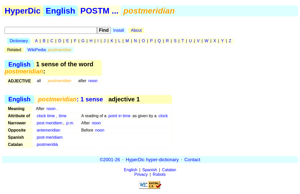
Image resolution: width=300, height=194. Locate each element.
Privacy (141, 174)
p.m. (70, 123)
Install (118, 30)
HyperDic (23, 10)
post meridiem (49, 123)
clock (163, 116)
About (136, 30)
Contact (192, 159)
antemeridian (48, 130)
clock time (46, 116)
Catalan (169, 170)
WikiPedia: (50, 50)
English (60, 10)
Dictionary (19, 41)
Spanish (149, 170)
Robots (159, 174)
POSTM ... (99, 10)
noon (92, 81)
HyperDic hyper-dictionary (152, 159)
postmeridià (47, 144)
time (62, 116)
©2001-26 (110, 159)
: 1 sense (70, 99)
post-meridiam (49, 137)
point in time (119, 116)
